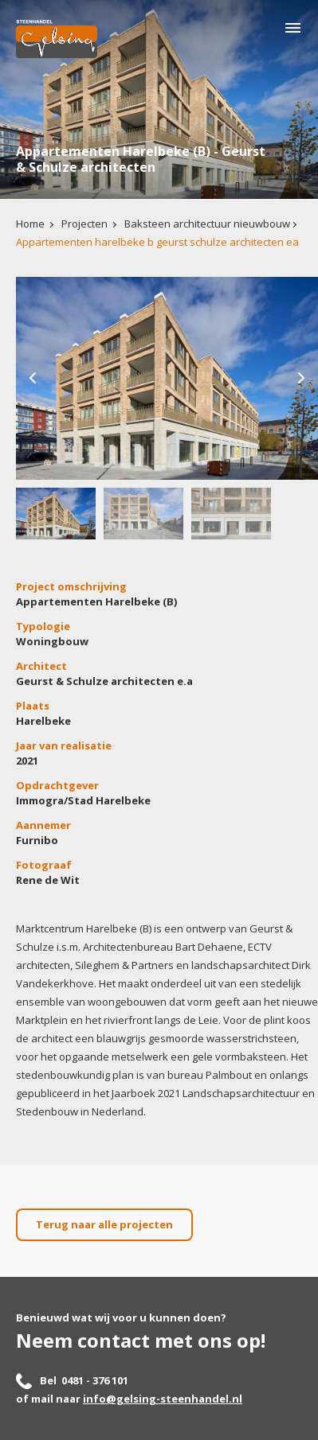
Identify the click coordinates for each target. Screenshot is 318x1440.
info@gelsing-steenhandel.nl (162, 1398)
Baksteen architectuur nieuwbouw (207, 223)
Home (30, 223)
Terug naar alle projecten (104, 1224)
